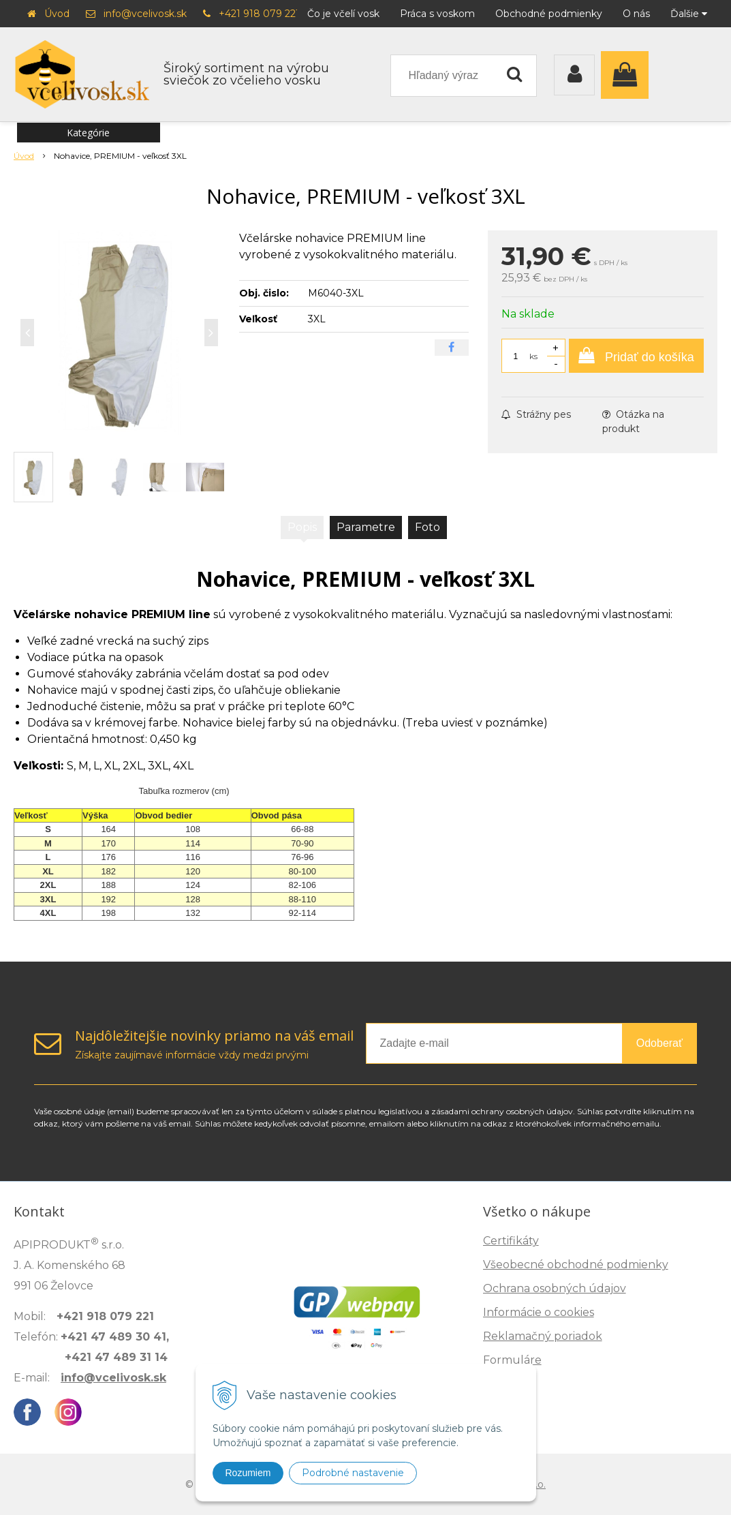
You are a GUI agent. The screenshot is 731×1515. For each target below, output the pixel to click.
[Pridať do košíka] (636, 356)
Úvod (56, 13)
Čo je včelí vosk (343, 13)
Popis (302, 527)
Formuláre (512, 1359)
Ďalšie (688, 13)
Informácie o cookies (538, 1312)
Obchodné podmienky (548, 13)
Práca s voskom (437, 13)
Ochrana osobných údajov (554, 1288)
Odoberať (659, 1043)
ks (533, 356)
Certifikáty (511, 1240)
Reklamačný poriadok (542, 1336)
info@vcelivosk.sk (145, 13)
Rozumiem (248, 1472)
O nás (636, 13)
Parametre (366, 527)
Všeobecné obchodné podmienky (575, 1264)
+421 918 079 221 (259, 13)
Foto (427, 527)
